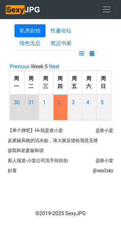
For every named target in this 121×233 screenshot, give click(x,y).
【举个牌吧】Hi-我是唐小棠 (35, 130)
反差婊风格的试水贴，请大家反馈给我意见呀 (53, 140)
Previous (20, 66)
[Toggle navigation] (107, 9)
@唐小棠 (104, 130)
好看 (12, 170)
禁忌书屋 (61, 43)
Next (54, 66)
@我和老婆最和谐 (26, 150)
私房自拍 (30, 31)
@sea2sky (103, 170)
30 (17, 102)
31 (31, 102)
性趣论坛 (61, 31)
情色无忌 (30, 43)
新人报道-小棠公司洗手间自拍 (38, 160)
